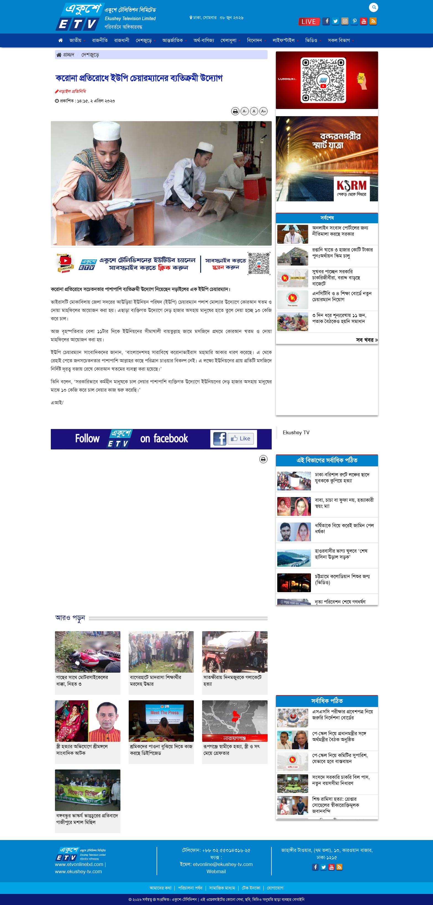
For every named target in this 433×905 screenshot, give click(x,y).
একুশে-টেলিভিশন (184, 899)
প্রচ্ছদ (65, 54)
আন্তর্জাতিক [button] (174, 40)
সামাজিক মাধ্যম (222, 888)
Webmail (216, 871)
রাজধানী (121, 40)
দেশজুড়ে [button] (146, 40)
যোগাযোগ (275, 888)
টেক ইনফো (252, 888)
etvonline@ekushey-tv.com (223, 864)
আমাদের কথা (161, 888)
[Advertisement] (161, 544)
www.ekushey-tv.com (78, 871)
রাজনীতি (100, 40)
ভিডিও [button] (313, 40)
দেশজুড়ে (90, 54)
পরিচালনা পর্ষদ (190, 888)
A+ (263, 111)
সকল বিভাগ (341, 40)
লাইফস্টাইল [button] (286, 40)
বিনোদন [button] (256, 40)
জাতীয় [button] (78, 40)
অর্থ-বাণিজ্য (204, 40)
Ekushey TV (296, 432)
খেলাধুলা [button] (231, 40)
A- (245, 111)
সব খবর (367, 340)
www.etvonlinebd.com (79, 864)
